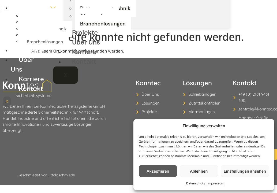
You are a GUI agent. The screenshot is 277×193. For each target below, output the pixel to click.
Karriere (84, 69)
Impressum (216, 183)
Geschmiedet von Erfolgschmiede (46, 168)
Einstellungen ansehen (245, 171)
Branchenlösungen (98, 41)
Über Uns (86, 59)
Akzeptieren (158, 171)
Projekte (85, 49)
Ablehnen (199, 171)
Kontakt (84, 78)
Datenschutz (195, 183)
